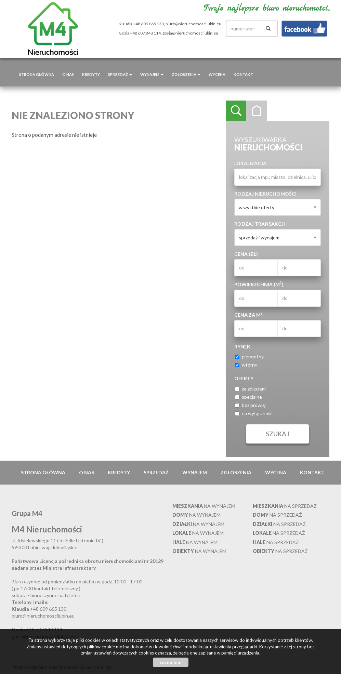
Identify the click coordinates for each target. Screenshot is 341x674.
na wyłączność (254, 413)
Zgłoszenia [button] (186, 74)
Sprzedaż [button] (120, 74)
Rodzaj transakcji (259, 224)
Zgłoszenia (236, 472)
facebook (304, 29)
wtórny (246, 365)
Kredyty (91, 74)
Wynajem (194, 472)
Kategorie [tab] (256, 111)
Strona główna (36, 74)
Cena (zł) (246, 254)
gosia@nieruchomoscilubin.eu (190, 33)
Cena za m (248, 315)
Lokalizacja (250, 163)
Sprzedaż (156, 472)
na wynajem (203, 506)
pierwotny (249, 356)
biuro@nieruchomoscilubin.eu (193, 23)
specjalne (248, 397)
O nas (68, 74)
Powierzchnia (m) (259, 284)
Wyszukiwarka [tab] (236, 111)
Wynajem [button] (151, 74)
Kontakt (243, 74)
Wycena (217, 74)
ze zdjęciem (250, 389)
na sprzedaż (285, 506)
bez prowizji (250, 405)
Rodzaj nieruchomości (265, 194)
